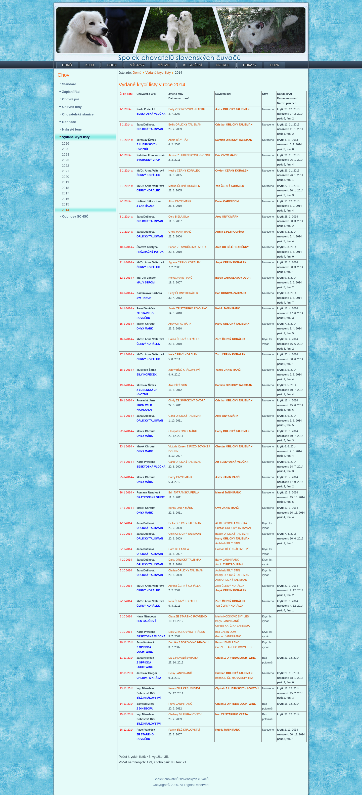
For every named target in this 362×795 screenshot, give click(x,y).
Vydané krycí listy (75, 137)
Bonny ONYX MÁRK (180, 507)
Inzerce (222, 65)
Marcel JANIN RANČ (228, 492)
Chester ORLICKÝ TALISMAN (233, 446)
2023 (65, 160)
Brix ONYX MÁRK (226, 155)
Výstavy (137, 65)
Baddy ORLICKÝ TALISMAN (232, 533)
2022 (65, 166)
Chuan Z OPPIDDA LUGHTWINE (235, 703)
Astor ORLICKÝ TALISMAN (232, 109)
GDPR (274, 65)
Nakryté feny (72, 129)
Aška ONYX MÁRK (179, 201)
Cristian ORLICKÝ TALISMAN (233, 124)
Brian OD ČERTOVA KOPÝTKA (234, 677)
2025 (65, 149)
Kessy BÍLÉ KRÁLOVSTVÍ (184, 688)
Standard (69, 84)
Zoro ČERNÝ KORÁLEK (230, 339)
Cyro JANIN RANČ (227, 507)
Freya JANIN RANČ (180, 703)
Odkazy (249, 65)
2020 (65, 177)
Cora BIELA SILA (178, 216)
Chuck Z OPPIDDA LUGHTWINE (235, 657)
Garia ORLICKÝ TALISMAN (184, 415)
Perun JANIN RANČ (227, 642)
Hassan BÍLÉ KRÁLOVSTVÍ (231, 549)
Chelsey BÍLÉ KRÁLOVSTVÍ (185, 714)
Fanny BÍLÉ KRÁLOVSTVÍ (184, 729)
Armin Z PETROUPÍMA (229, 231)
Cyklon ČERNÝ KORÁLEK (231, 170)
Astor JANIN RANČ (227, 477)
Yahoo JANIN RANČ (228, 369)
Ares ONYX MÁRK (226, 216)
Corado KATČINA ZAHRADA (232, 625)
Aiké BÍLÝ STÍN (177, 385)
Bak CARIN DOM (225, 631)
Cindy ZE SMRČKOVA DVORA (186, 400)
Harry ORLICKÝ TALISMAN (232, 323)
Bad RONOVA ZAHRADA (230, 293)
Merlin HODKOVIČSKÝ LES (232, 616)
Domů (67, 65)
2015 (65, 204)
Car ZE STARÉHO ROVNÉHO (233, 647)
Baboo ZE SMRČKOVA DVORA (187, 246)
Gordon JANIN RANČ (228, 636)
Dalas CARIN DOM (227, 201)
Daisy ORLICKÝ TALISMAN (185, 559)
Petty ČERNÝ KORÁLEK (183, 293)
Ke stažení (192, 65)
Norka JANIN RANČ (180, 277)
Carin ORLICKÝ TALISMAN (184, 461)
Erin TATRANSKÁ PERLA (183, 492)
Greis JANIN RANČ (180, 231)
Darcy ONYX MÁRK (180, 477)
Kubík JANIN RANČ (227, 308)
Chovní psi (70, 99)
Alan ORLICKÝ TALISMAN (231, 579)
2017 (65, 193)
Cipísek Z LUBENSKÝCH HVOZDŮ (236, 688)
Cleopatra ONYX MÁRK (182, 431)
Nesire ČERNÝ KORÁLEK (184, 170)
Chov (112, 65)
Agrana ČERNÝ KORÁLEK (184, 262)
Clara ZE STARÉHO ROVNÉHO (187, 616)
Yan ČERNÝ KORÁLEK (229, 185)
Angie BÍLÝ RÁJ (178, 139)
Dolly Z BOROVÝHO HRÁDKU (186, 109)
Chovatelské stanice (78, 114)
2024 (65, 154)
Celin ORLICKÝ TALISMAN (184, 533)
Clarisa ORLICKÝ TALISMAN (185, 570)
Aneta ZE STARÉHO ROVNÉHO (187, 308)
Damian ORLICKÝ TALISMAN (233, 139)
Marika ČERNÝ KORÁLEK (184, 185)
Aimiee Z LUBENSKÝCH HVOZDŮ (189, 155)
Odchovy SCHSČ (75, 216)
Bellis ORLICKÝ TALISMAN (184, 124)
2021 (65, 171)
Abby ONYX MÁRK (179, 323)
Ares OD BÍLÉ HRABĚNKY (232, 246)
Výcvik (164, 65)
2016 (65, 199)
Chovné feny (72, 107)
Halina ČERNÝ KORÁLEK (184, 339)
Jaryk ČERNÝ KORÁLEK (230, 262)
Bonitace (69, 122)
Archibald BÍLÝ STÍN (227, 543)
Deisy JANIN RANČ (180, 673)
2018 (65, 188)
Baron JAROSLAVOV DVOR (232, 277)
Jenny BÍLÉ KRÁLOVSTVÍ (184, 369)
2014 (65, 210)
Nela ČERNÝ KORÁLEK (182, 354)
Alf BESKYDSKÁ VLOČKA (231, 461)
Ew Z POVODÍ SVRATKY (183, 657)
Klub (89, 65)
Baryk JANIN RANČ (227, 559)
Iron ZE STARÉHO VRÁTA (231, 714)
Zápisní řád (70, 92)
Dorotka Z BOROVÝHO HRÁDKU (188, 642)
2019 (65, 182)
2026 (65, 143)
